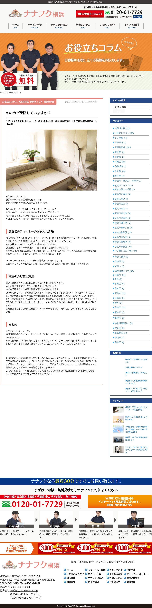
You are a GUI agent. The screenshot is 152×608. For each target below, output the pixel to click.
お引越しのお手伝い (124, 250)
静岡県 (118, 337)
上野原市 (119, 142)
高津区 (118, 307)
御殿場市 (119, 166)
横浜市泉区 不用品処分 (71, 121)
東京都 (118, 176)
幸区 (117, 303)
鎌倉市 (118, 318)
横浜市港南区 (121, 218)
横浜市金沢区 (121, 237)
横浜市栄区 (120, 204)
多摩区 (118, 288)
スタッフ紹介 (107, 26)
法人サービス (94, 574)
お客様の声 (120, 128)
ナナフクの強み (59, 26)
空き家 (118, 328)
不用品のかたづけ (75, 574)
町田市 (118, 266)
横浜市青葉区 (121, 242)
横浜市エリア (36, 101)
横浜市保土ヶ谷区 (123, 189)
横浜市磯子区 (121, 223)
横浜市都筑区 (121, 232)
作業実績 (131, 570)
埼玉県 (118, 152)
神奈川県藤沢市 (122, 323)
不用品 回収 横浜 (33, 121)
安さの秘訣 (93, 581)
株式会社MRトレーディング (25, 594)
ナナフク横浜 (18, 121)
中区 (117, 279)
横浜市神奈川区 (122, 227)
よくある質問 (131, 26)
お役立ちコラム (9, 101)
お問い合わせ (133, 578)
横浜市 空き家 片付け (126, 181)
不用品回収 (23, 101)
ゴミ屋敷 (119, 138)
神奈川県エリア (122, 271)
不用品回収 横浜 (51, 121)
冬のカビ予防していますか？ (28, 113)
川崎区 (118, 161)
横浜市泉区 (49, 101)
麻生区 (118, 312)
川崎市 (118, 275)
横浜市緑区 (120, 257)
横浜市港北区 (121, 213)
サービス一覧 (35, 26)
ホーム (16, 26)
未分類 (118, 171)
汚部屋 (118, 261)
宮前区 (118, 293)
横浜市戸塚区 (121, 194)
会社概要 (131, 581)
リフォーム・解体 (96, 570)
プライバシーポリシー (137, 574)
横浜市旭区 (120, 199)
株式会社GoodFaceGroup (24, 590)
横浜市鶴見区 (121, 246)
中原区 (118, 283)
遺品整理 (119, 333)
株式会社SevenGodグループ (25, 597)
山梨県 (118, 157)
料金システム (83, 26)
